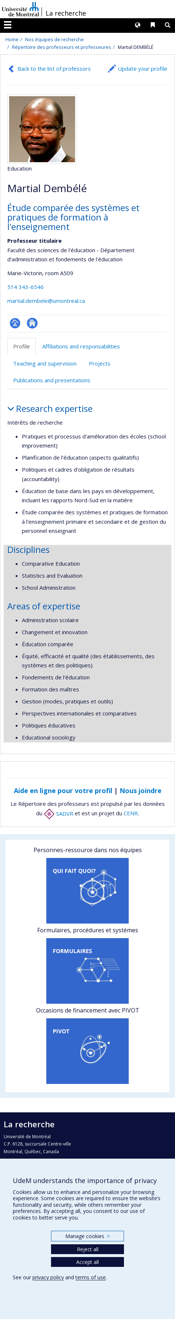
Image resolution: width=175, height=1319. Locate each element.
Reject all (87, 1249)
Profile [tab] (21, 346)
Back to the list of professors (54, 68)
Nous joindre (141, 790)
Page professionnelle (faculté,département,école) (15, 323)
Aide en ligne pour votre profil (63, 790)
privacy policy (48, 1277)
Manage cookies (87, 1236)
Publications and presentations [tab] (51, 380)
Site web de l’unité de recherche (32, 323)
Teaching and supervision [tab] (45, 363)
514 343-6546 (25, 286)
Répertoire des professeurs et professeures (61, 47)
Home (12, 39)
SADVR (58, 813)
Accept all (87, 1261)
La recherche (66, 13)
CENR (131, 813)
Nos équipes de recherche (54, 39)
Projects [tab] (99, 363)
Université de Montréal (20, 9)
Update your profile (142, 68)
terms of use (90, 1277)
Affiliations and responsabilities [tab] (81, 346)
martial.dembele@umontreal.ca (46, 300)
